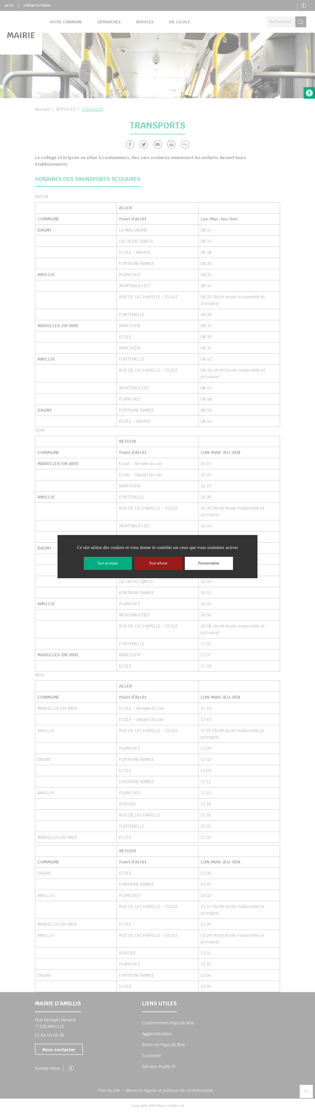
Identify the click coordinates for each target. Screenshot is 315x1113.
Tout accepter (107, 563)
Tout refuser (158, 563)
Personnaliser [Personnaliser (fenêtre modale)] (209, 563)
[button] (309, 93)
